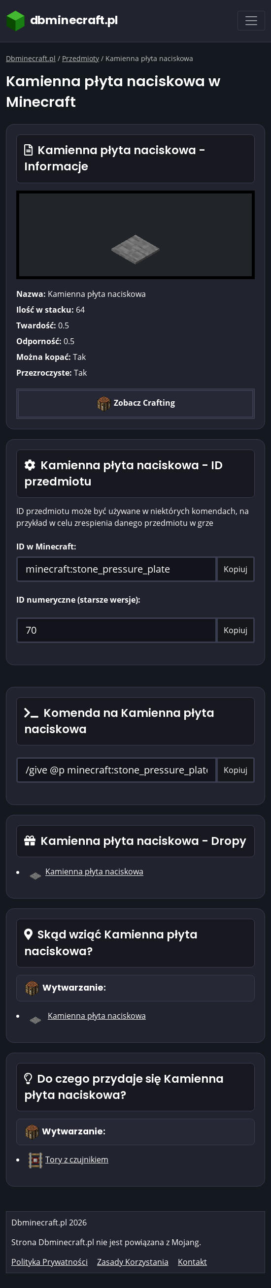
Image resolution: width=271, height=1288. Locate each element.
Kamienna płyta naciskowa (94, 872)
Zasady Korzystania (133, 1261)
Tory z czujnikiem (76, 1159)
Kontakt (192, 1261)
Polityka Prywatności (49, 1261)
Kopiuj (235, 569)
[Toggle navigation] (251, 21)
